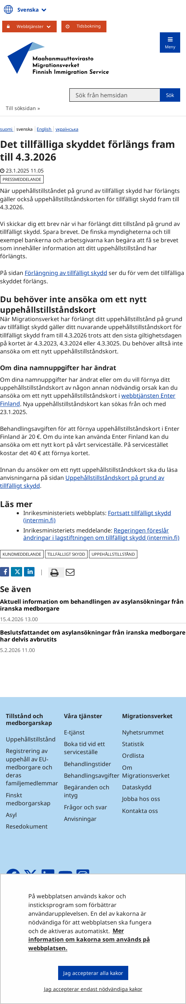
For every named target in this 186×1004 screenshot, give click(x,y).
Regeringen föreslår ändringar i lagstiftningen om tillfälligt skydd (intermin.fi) (101, 534)
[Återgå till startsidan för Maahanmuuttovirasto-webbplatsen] (58, 58)
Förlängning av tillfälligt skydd (66, 273)
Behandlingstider (87, 764)
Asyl (11, 815)
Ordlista (133, 756)
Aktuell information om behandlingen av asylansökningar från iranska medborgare (92, 605)
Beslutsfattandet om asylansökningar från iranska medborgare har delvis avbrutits (92, 635)
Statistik (133, 744)
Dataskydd (136, 787)
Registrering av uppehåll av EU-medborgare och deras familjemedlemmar (32, 767)
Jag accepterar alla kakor (93, 972)
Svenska (32, 9)
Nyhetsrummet (143, 732)
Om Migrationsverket (146, 772)
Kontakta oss (140, 811)
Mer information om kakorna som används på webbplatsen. (89, 939)
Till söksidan (21, 108)
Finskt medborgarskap (28, 799)
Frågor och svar (85, 807)
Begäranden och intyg (86, 791)
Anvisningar (80, 819)
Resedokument (27, 826)
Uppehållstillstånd (31, 739)
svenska (25, 129)
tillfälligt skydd (66, 554)
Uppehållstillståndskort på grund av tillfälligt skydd (82, 482)
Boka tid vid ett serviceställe (84, 748)
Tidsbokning (89, 26)
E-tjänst (74, 732)
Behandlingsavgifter (92, 776)
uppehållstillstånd (113, 554)
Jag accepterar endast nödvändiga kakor (93, 988)
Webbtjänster (37, 26)
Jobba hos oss (141, 799)
